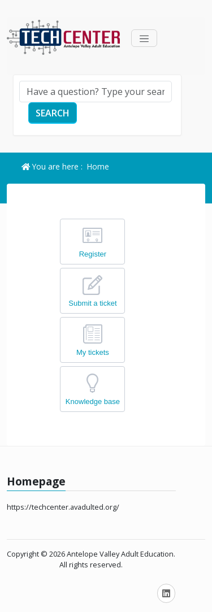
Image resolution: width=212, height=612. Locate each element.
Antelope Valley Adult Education (120, 554)
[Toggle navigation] (144, 38)
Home (98, 166)
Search (53, 113)
